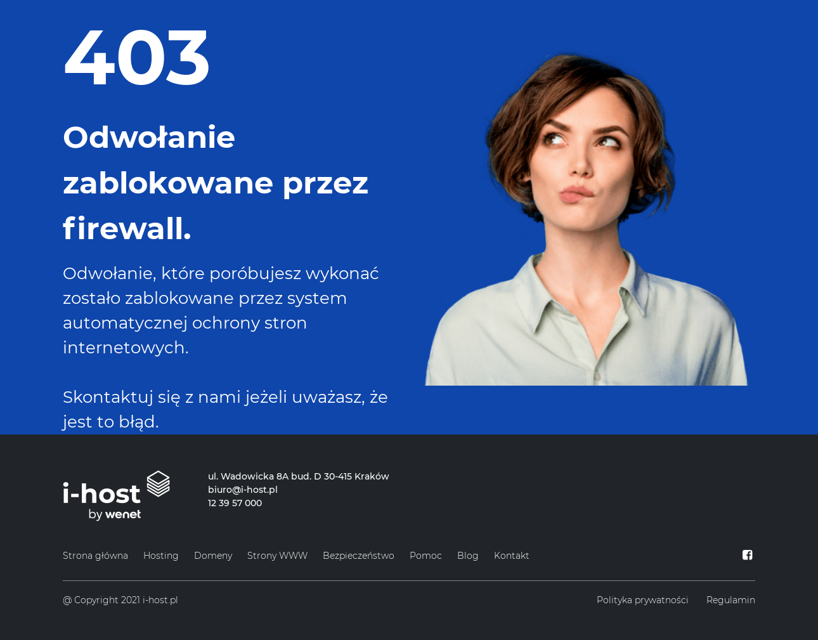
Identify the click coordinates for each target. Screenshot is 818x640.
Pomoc (426, 555)
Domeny (213, 555)
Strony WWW (277, 555)
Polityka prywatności (643, 600)
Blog (468, 555)
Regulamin (730, 600)
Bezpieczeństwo (358, 555)
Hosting (161, 555)
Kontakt (511, 555)
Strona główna (95, 555)
